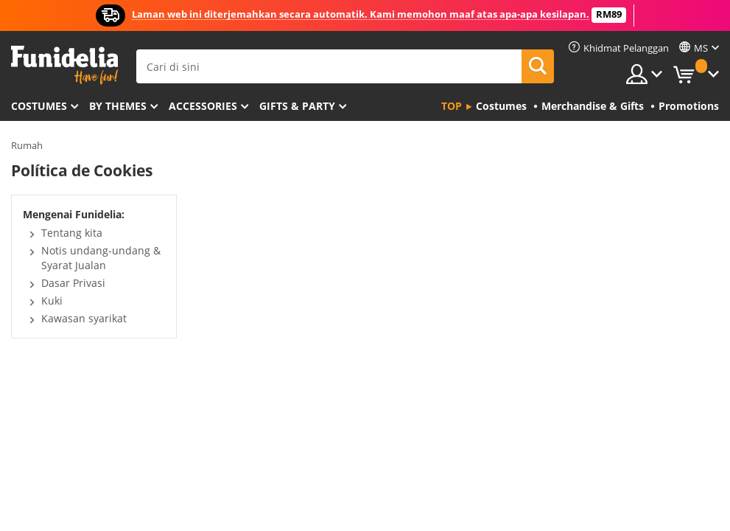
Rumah (27, 145)
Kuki (52, 301)
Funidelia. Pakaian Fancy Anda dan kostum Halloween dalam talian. (64, 65)
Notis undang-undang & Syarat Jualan (101, 258)
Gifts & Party (297, 106)
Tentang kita (71, 233)
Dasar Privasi (73, 283)
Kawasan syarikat (84, 318)
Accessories (203, 106)
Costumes (39, 106)
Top (451, 106)
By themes (118, 106)
